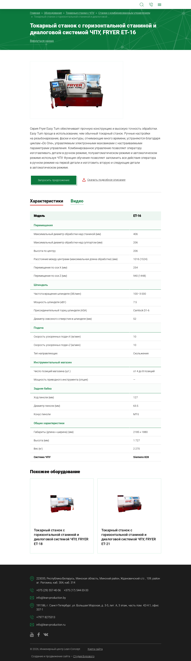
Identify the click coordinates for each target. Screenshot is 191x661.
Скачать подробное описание (103, 179)
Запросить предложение (53, 180)
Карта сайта (95, 649)
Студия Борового (83, 656)
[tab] (46, 201)
